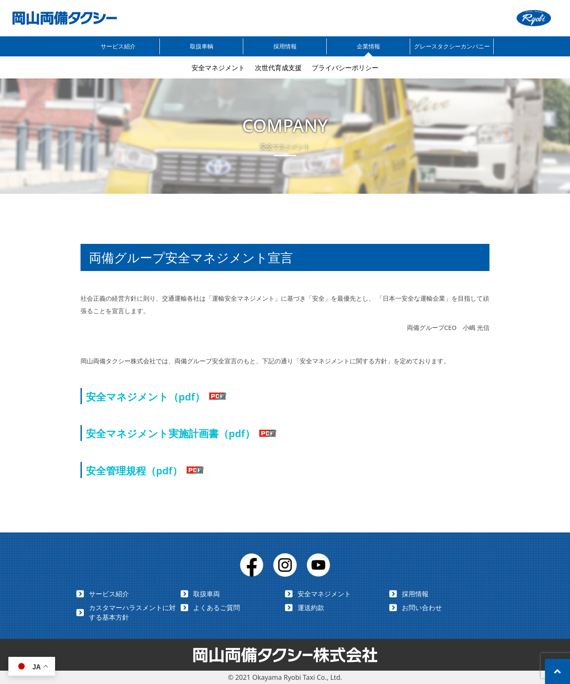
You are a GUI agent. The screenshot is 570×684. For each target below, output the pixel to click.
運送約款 (311, 607)
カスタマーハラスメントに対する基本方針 (132, 612)
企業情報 (368, 46)
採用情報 (285, 46)
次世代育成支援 (278, 67)
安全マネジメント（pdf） (145, 396)
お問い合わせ (422, 607)
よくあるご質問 (216, 607)
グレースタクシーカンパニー (452, 46)
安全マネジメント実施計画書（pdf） (170, 433)
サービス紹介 (118, 46)
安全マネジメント (218, 67)
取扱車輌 (201, 46)
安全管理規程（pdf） (134, 470)
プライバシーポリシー (345, 67)
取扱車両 (206, 593)
